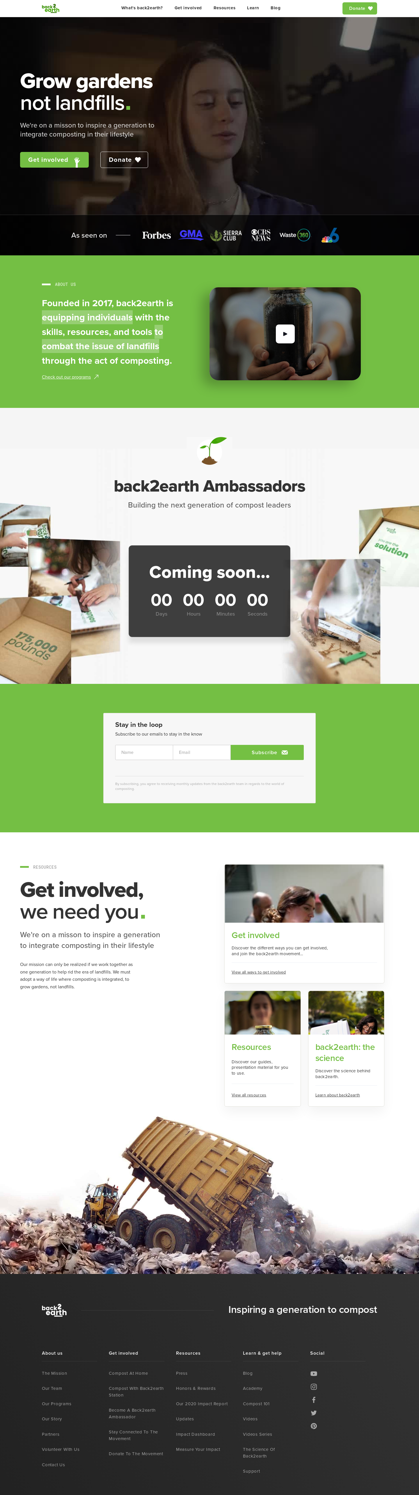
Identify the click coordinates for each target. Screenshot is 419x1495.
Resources (224, 8)
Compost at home (128, 1373)
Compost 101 (256, 1404)
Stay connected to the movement (133, 1435)
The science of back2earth (259, 1452)
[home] (50, 8)
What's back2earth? (142, 8)
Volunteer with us (61, 1449)
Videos (250, 1419)
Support (251, 1471)
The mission (54, 1373)
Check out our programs (66, 377)
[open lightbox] (285, 334)
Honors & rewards (196, 1388)
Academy (252, 1388)
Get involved (188, 8)
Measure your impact (198, 1449)
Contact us (53, 1465)
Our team (52, 1388)
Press (182, 1373)
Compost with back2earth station (136, 1391)
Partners (50, 1434)
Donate (357, 8)
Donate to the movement (136, 1454)
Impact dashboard (195, 1434)
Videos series (257, 1434)
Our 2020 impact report (202, 1404)
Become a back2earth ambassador (132, 1413)
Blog (275, 8)
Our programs (57, 1404)
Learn (253, 8)
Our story (52, 1419)
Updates (185, 1419)
